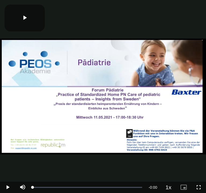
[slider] (87, 187)
